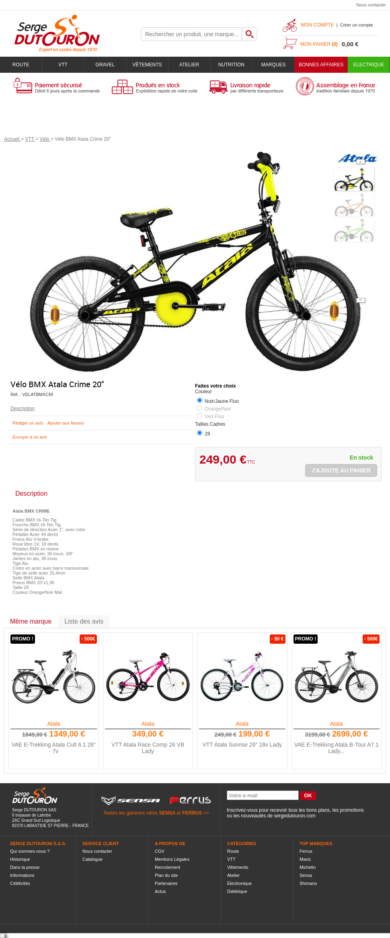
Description (22, 408)
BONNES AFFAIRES (321, 65)
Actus (160, 891)
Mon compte (317, 25)
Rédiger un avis (27, 423)
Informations (22, 875)
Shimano (308, 883)
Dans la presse (24, 867)
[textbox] (191, 34)
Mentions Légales (172, 859)
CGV (159, 851)
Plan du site (166, 875)
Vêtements (147, 65)
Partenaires (166, 883)
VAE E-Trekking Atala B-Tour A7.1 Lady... (336, 747)
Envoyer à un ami (29, 437)
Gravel (105, 65)
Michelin (308, 867)
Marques (273, 65)
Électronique (239, 883)
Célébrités (20, 883)
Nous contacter (371, 4)
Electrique (368, 65)
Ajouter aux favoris (65, 423)
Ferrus (306, 851)
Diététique (237, 891)
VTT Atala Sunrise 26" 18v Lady (242, 744)
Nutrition (231, 65)
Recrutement (167, 867)
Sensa (306, 875)
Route (20, 65)
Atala (53, 723)
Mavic (305, 859)
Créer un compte (356, 25)
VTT (63, 65)
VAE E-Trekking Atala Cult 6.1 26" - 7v (53, 747)
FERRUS (192, 813)
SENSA (167, 813)
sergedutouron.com (294, 816)
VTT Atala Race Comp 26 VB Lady (147, 747)
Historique (20, 859)
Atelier (189, 65)
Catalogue (92, 859)
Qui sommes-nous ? (29, 851)
